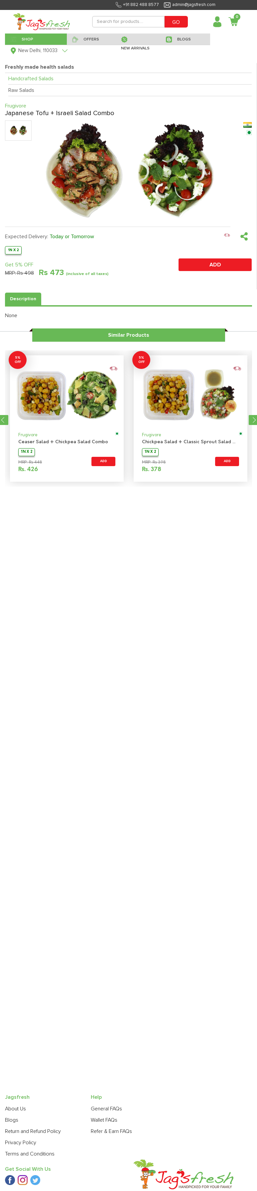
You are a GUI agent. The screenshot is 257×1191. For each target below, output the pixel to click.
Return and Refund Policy (33, 1131)
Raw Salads (21, 90)
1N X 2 (13, 250)
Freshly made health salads (39, 67)
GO (176, 22)
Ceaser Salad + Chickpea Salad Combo (63, 442)
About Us (15, 1108)
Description (23, 299)
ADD (215, 264)
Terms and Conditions (30, 1153)
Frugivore (28, 435)
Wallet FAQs (104, 1120)
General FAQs (106, 1108)
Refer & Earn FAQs (111, 1131)
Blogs (11, 1120)
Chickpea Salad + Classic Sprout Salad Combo (190, 442)
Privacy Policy (20, 1142)
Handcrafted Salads (31, 78)
